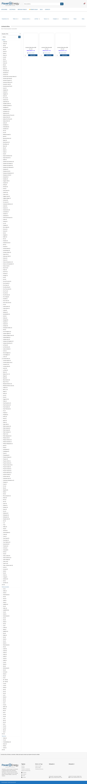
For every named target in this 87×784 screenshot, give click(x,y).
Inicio (2, 28)
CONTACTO (47, 9)
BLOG (41, 9)
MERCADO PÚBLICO (22, 9)
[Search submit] (61, 4)
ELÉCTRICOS (12, 9)
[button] (5, 16)
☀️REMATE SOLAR (33, 9)
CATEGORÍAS (4, 9)
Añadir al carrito (32, 55)
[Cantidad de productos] (26, 55)
